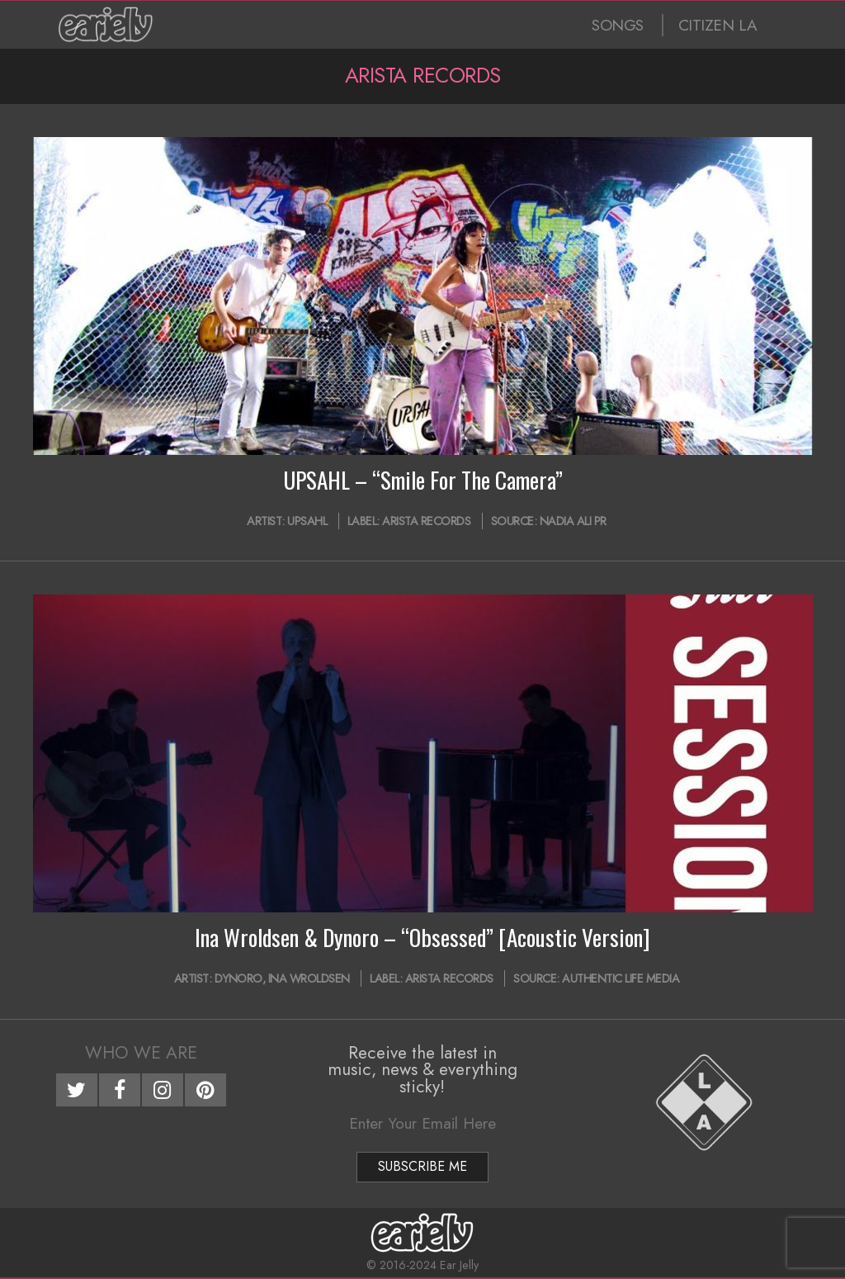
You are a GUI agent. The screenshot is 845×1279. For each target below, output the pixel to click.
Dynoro (238, 978)
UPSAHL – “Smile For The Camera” (423, 479)
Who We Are (141, 1052)
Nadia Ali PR (573, 521)
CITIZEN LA (718, 25)
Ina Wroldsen (309, 978)
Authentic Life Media (620, 978)
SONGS (618, 25)
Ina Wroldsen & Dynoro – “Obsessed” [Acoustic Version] (422, 937)
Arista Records (426, 521)
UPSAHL (307, 521)
